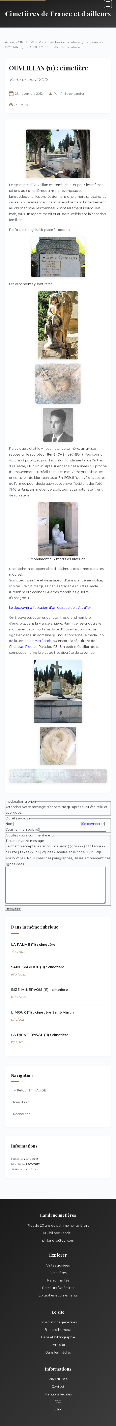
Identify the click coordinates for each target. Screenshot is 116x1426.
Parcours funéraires (58, 1261)
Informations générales (58, 1295)
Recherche (21, 1087)
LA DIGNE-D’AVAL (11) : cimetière (39, 1008)
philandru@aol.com (58, 1214)
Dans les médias (58, 1325)
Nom (9, 796)
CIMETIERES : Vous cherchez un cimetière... (50, 42)
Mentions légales (58, 1367)
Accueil (10, 42)
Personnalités (58, 1253)
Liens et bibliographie (58, 1310)
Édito (58, 1382)
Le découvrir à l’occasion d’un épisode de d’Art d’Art (50, 579)
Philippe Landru (72, 94)
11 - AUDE (31, 47)
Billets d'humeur (58, 1303)
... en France (92, 42)
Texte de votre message (24, 813)
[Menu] (108, 4)
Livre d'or (58, 1318)
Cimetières (58, 1246)
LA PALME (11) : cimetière (33, 917)
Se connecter (93, 796)
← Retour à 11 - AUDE (29, 1063)
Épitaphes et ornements (58, 1268)
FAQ (58, 1375)
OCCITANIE (13, 47)
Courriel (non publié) (22, 802)
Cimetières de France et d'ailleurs (58, 13)
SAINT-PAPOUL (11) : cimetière (37, 940)
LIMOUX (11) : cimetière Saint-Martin (42, 985)
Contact (58, 1360)
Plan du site (22, 1075)
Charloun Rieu (59, 612)
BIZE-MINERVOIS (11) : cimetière (39, 963)
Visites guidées (58, 1238)
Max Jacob (95, 607)
